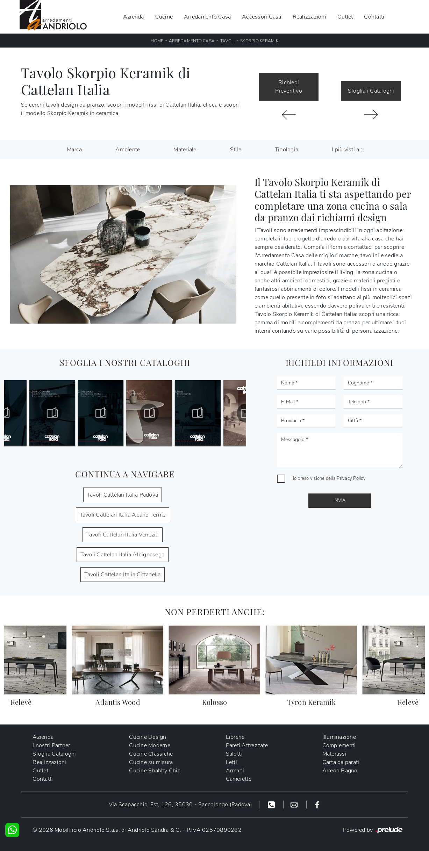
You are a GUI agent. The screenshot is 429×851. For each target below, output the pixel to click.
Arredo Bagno (340, 770)
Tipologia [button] (286, 149)
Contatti (374, 17)
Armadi (235, 770)
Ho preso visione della (328, 478)
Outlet (345, 17)
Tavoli (227, 41)
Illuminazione (339, 737)
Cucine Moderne (149, 745)
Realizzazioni (309, 17)
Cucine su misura (151, 762)
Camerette (238, 779)
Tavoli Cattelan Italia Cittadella (122, 574)
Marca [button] (74, 149)
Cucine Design (147, 737)
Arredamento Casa (207, 17)
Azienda (133, 17)
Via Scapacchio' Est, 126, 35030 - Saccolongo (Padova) (180, 804)
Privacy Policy (351, 478)
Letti (231, 762)
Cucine (164, 17)
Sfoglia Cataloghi (54, 754)
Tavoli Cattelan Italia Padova (122, 495)
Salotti (234, 754)
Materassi (334, 754)
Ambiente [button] (127, 149)
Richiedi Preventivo (288, 87)
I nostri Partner (51, 745)
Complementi (339, 745)
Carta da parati (340, 762)
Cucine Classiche (151, 754)
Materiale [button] (184, 149)
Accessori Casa (261, 17)
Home (157, 41)
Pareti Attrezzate (247, 745)
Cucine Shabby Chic (154, 770)
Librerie (235, 737)
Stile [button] (235, 149)
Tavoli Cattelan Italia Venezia (122, 535)
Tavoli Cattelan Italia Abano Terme (123, 515)
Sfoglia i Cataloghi (371, 91)
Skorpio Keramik (259, 41)
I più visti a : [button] (347, 149)
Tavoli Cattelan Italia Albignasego (122, 554)
